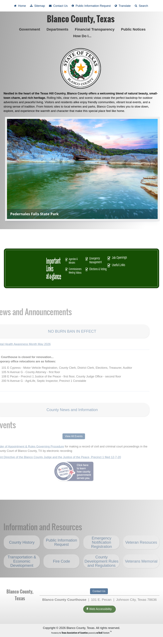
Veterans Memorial (141, 568)
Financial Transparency (95, 29)
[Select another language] (122, 5)
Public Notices (134, 29)
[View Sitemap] (37, 5)
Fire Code (61, 568)
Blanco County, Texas (81, 19)
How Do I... (83, 36)
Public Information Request (61, 549)
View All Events (66, 436)
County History (22, 549)
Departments (58, 29)
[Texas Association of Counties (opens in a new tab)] (75, 632)
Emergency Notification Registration (101, 549)
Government (30, 29)
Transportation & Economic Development (21, 568)
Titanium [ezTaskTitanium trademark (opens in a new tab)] (103, 632)
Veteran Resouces (141, 549)
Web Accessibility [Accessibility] (99, 609)
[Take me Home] (20, 5)
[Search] (141, 5)
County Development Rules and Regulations (101, 568)
